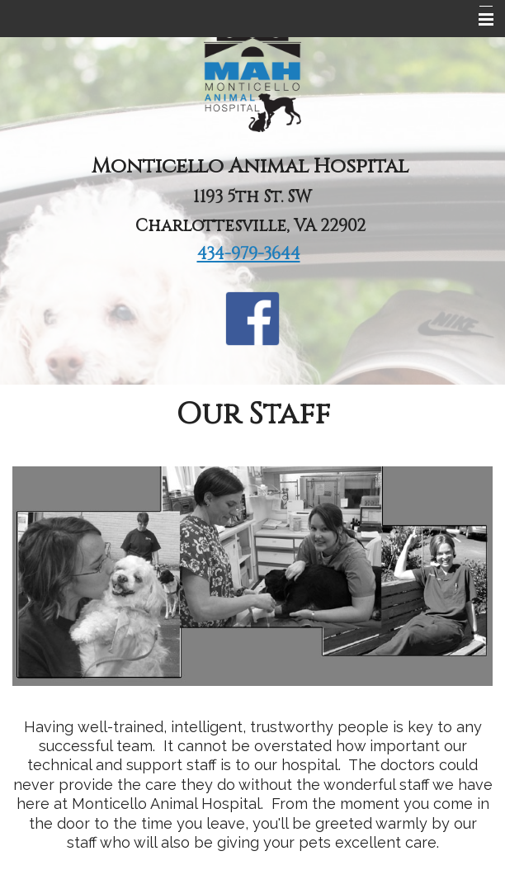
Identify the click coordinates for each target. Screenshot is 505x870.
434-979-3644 (248, 254)
